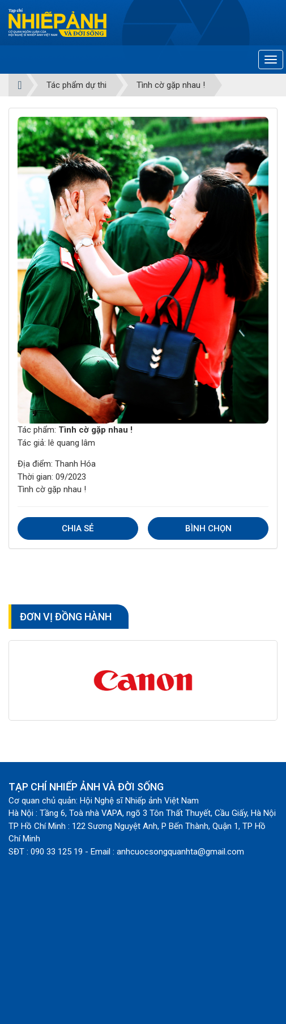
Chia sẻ (77, 528)
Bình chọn (208, 528)
